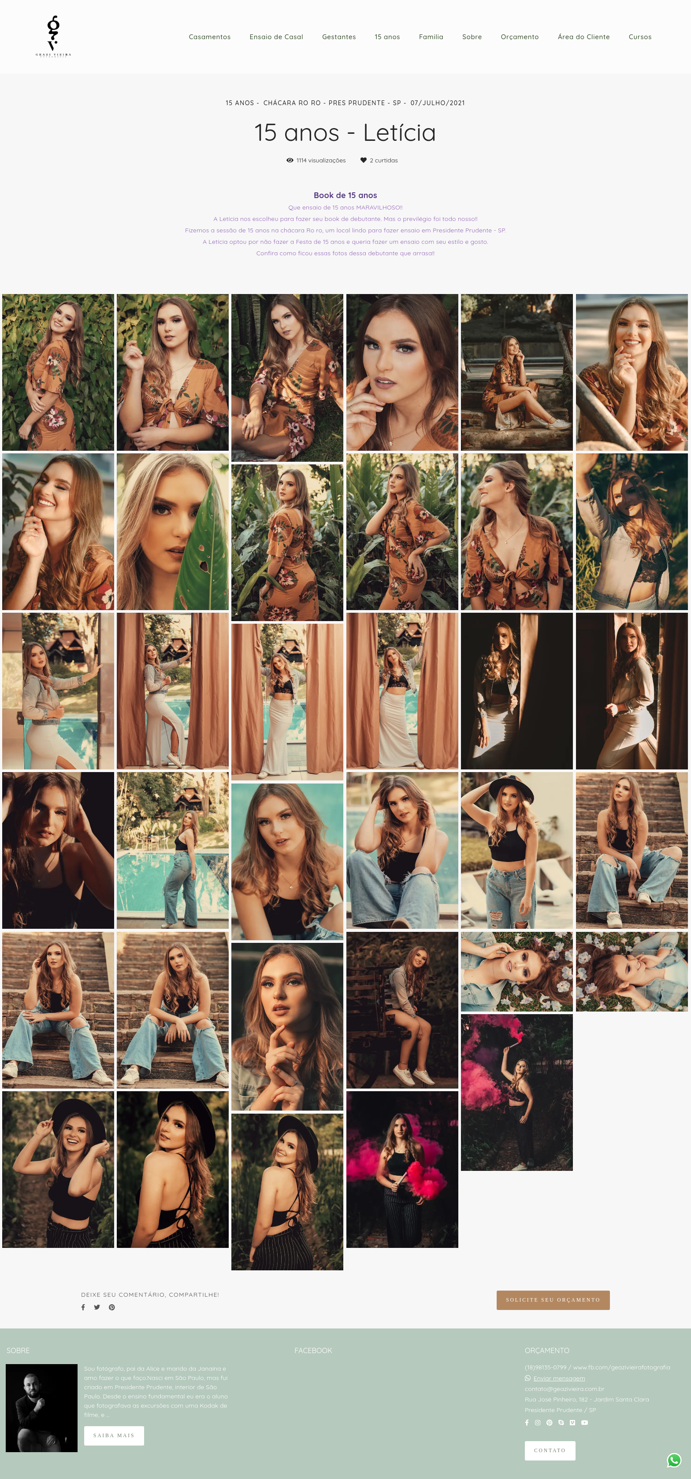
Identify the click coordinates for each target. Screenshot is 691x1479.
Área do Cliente (584, 37)
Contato (550, 1450)
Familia (431, 37)
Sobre (472, 37)
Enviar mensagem (559, 1378)
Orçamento (520, 37)
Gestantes (339, 37)
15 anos (387, 37)
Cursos (640, 37)
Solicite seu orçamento (553, 1300)
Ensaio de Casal (277, 37)
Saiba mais (114, 1436)
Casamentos (210, 37)
